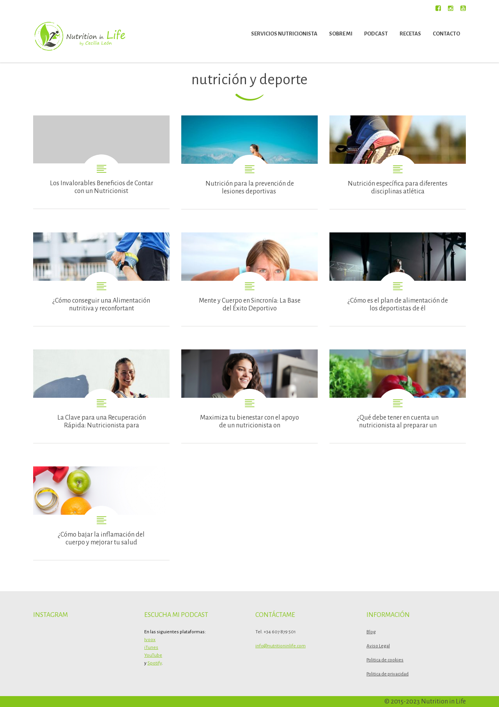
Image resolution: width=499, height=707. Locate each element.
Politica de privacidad (387, 674)
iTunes (151, 647)
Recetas (410, 34)
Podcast (376, 34)
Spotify (154, 663)
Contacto (446, 34)
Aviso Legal (378, 646)
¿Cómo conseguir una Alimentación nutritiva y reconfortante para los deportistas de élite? (101, 279)
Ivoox (150, 639)
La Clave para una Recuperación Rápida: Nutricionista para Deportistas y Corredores (101, 396)
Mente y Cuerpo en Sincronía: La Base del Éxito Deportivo (249, 279)
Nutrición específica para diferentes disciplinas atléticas (397, 162)
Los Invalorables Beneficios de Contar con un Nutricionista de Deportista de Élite (101, 162)
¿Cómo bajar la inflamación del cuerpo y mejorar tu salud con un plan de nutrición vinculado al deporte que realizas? (101, 513)
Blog (371, 631)
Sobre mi (340, 34)
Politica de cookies (384, 660)
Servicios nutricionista (284, 34)
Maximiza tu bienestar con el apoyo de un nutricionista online (249, 396)
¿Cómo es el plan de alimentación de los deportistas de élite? (397, 279)
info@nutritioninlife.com (280, 646)
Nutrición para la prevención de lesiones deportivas (249, 162)
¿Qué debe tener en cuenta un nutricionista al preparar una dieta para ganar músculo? (397, 396)
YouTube (153, 655)
